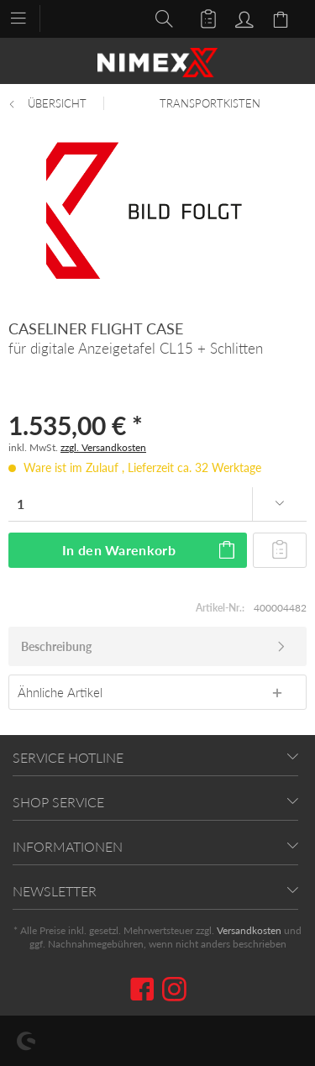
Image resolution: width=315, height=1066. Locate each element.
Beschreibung (56, 646)
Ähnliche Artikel (60, 692)
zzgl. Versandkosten (103, 447)
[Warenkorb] (283, 17)
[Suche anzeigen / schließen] (159, 17)
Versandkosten (249, 930)
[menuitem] (26, 17)
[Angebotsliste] (201, 17)
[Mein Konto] (242, 17)
